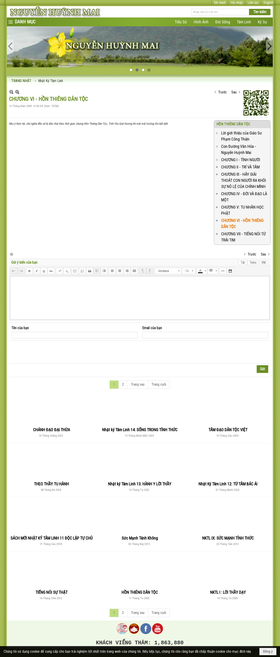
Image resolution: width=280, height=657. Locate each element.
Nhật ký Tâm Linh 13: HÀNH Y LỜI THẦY (139, 484)
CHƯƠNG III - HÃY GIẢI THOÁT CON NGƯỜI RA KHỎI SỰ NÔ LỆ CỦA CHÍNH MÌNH (243, 180)
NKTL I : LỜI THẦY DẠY (228, 592)
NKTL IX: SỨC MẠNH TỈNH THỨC (228, 538)
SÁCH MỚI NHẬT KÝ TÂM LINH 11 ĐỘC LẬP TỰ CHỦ (51, 538)
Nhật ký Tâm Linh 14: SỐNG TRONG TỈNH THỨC (139, 429)
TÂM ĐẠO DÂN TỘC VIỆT (227, 429)
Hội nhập (236, 2)
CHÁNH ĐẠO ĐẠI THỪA (51, 429)
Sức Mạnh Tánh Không (140, 538)
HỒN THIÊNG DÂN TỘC (233, 124)
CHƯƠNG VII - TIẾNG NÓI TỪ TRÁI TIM (243, 236)
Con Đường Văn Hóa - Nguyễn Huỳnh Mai (238, 149)
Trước (222, 92)
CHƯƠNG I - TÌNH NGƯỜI (240, 159)
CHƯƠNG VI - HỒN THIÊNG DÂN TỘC (242, 223)
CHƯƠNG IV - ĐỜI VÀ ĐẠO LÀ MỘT (244, 196)
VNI (263, 262)
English (268, 2)
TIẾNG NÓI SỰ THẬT (51, 592)
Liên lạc (253, 2)
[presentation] (45, 352)
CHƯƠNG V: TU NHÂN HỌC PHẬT (242, 210)
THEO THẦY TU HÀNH (51, 484)
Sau (234, 92)
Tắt (243, 262)
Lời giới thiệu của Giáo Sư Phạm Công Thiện (241, 136)
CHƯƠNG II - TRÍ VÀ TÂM (240, 167)
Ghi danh (220, 2)
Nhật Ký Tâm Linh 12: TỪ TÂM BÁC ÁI (228, 484)
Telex (253, 262)
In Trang (11, 254)
